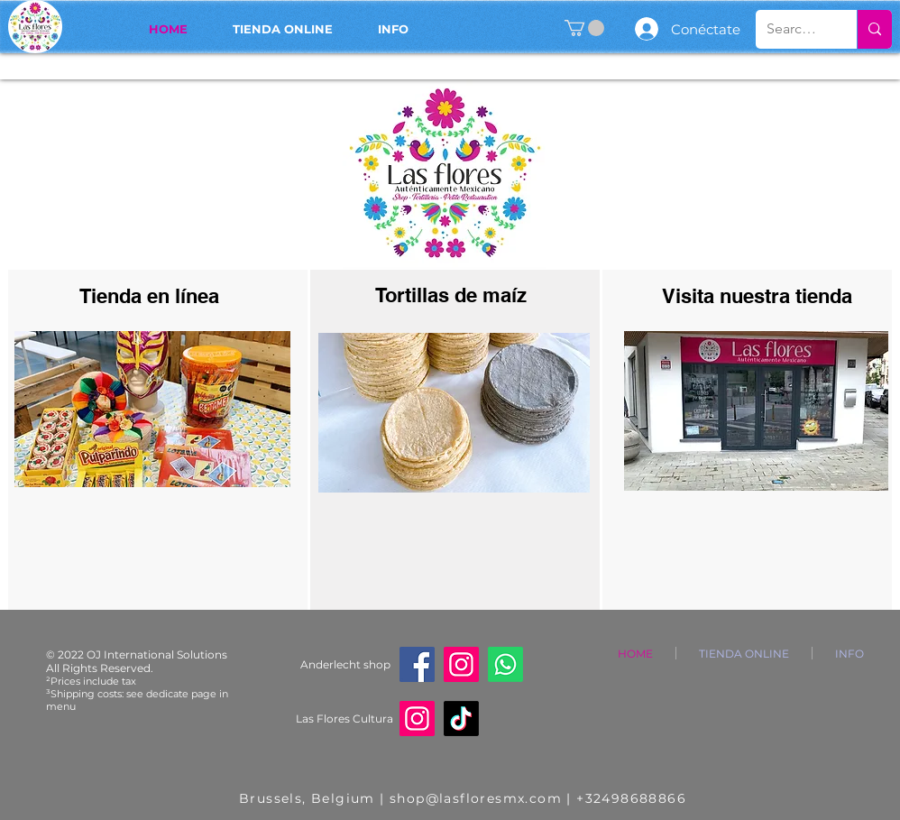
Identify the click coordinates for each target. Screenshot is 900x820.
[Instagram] (461, 664)
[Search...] (793, 29)
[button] (584, 28)
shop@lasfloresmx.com (476, 798)
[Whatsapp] (505, 664)
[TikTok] (461, 718)
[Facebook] (417, 664)
